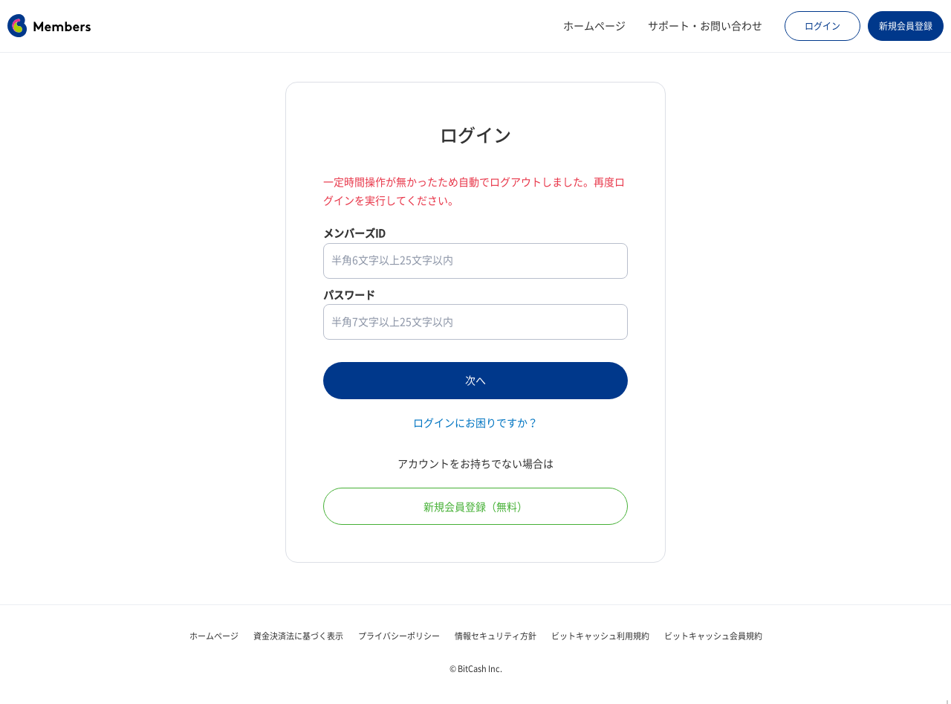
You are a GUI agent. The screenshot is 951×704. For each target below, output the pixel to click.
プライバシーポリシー (399, 636)
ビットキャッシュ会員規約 (713, 636)
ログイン (822, 26)
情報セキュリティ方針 (495, 636)
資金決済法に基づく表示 (298, 636)
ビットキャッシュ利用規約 (600, 636)
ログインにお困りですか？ (475, 423)
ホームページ (594, 26)
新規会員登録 (905, 26)
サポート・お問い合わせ (705, 26)
